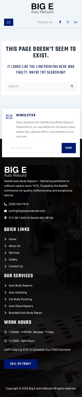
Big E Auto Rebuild (40, 388)
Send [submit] (69, 148)
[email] (34, 148)
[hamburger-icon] (8, 22)
